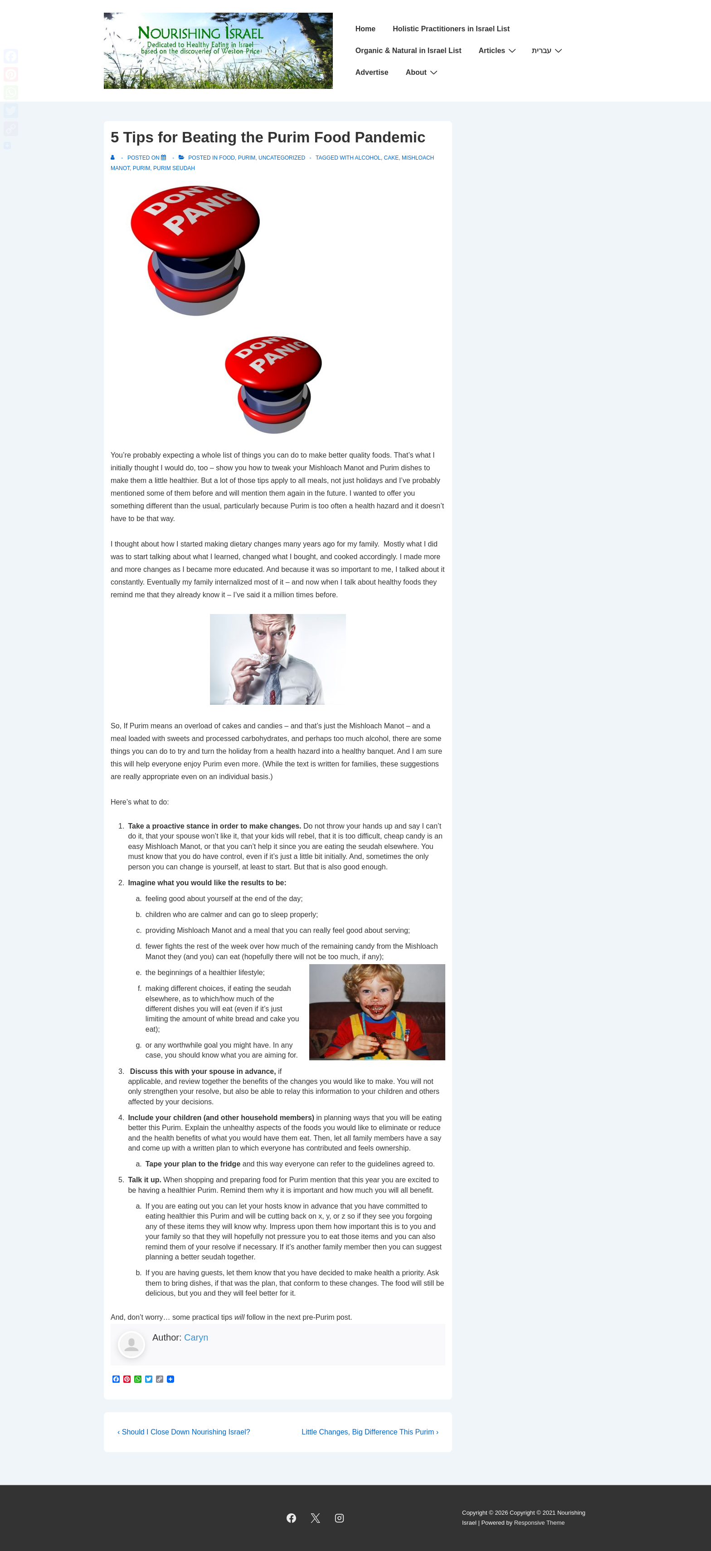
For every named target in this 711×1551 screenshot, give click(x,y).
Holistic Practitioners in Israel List (451, 29)
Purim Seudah (174, 168)
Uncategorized (281, 158)
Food (227, 158)
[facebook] (291, 1517)
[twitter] (315, 1517)
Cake (391, 158)
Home (365, 29)
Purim (247, 158)
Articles (499, 50)
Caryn (196, 1337)
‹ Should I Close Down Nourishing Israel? (183, 1432)
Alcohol (368, 158)
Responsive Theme (539, 1522)
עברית (548, 50)
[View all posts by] (114, 158)
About (423, 72)
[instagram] (339, 1517)
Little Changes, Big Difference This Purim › (370, 1432)
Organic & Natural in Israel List (409, 50)
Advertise (372, 72)
